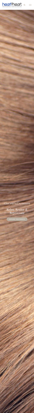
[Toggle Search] (24, 5)
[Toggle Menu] (30, 5)
